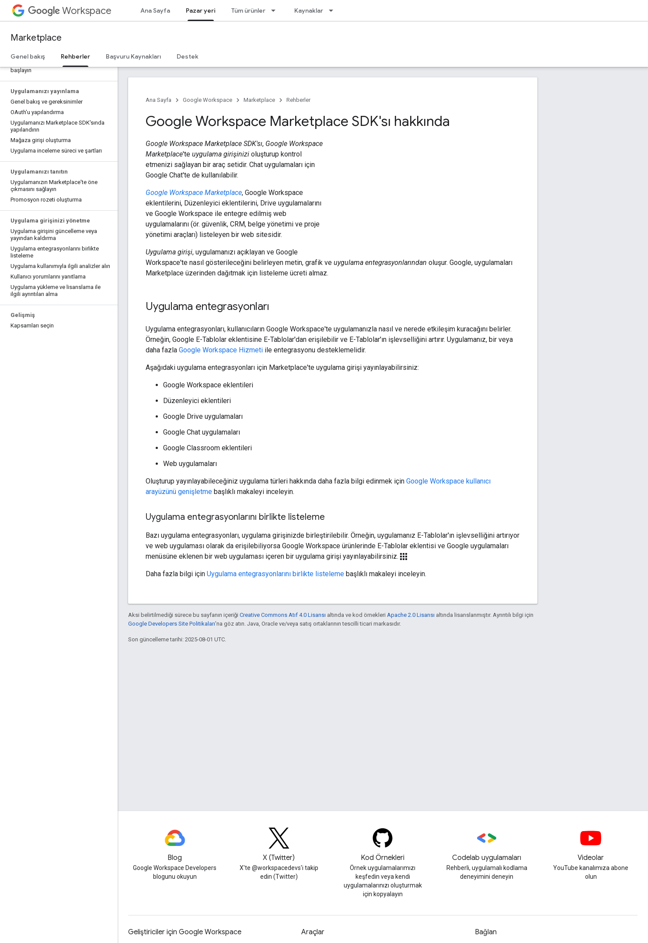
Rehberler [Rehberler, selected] (75, 56)
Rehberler (298, 100)
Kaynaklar (308, 10)
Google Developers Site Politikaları (171, 623)
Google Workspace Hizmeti (221, 350)
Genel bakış (27, 56)
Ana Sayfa (155, 10)
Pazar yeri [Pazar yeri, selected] (201, 10)
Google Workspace (207, 100)
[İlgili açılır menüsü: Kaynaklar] (333, 10)
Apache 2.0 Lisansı (411, 615)
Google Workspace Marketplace (194, 192)
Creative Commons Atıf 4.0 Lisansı (283, 615)
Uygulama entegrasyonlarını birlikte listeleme (275, 574)
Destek (188, 56)
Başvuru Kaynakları (133, 56)
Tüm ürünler (248, 10)
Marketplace (36, 37)
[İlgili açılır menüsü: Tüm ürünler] (275, 10)
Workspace (69, 11)
